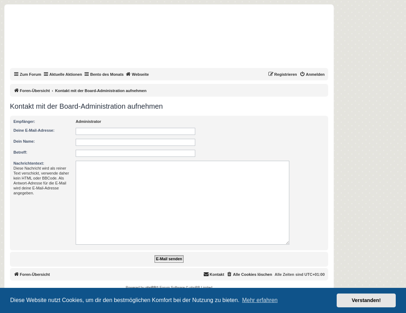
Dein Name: (24, 141)
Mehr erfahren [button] (260, 300)
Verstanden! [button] (366, 300)
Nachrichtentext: (28, 163)
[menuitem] (312, 74)
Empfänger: (24, 121)
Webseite (137, 74)
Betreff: (20, 152)
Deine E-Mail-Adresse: (33, 130)
